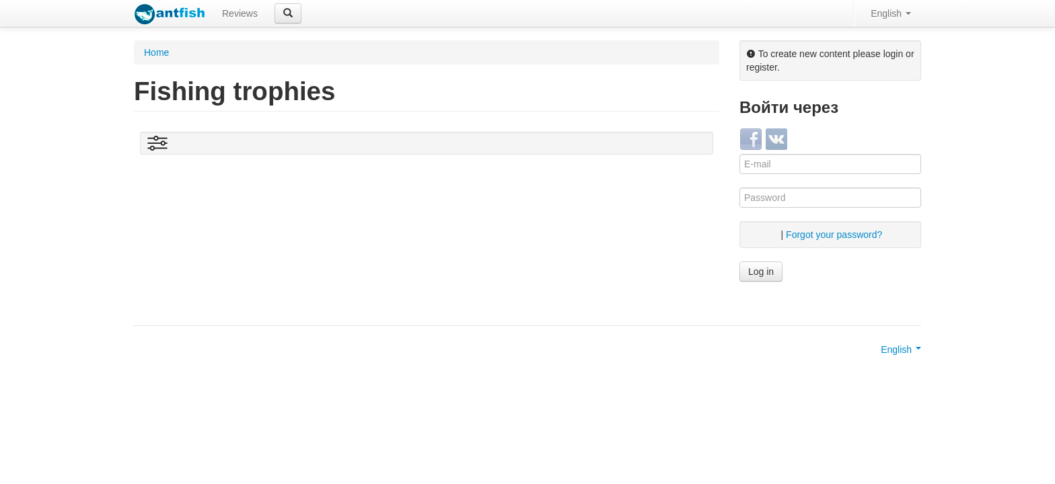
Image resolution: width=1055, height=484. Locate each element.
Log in (761, 271)
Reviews (240, 13)
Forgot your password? (834, 234)
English (891, 13)
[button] (288, 13)
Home (156, 52)
